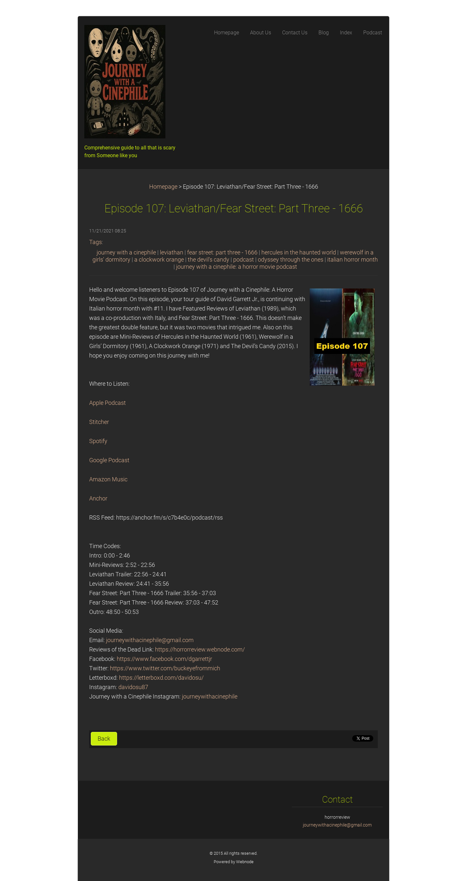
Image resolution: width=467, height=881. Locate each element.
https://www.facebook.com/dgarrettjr (164, 659)
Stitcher (99, 422)
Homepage (163, 186)
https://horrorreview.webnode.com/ (200, 649)
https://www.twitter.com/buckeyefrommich (165, 668)
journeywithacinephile (209, 696)
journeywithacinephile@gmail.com (150, 640)
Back (104, 738)
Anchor (98, 498)
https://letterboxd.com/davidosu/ (161, 678)
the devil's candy (208, 259)
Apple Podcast (107, 403)
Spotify (98, 441)
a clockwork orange (159, 259)
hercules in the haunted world (298, 252)
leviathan (171, 252)
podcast (243, 259)
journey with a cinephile (126, 252)
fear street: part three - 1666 (222, 252)
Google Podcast (109, 460)
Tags (95, 242)
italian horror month (352, 259)
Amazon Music (108, 479)
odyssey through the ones (290, 259)
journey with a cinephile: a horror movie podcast (236, 267)
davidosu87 (133, 687)
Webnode (245, 861)
